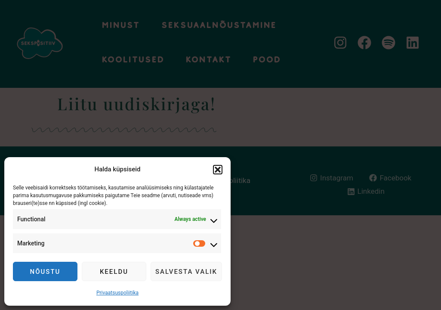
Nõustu (45, 272)
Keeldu (114, 272)
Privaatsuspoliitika (117, 293)
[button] (217, 169)
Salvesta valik (186, 272)
